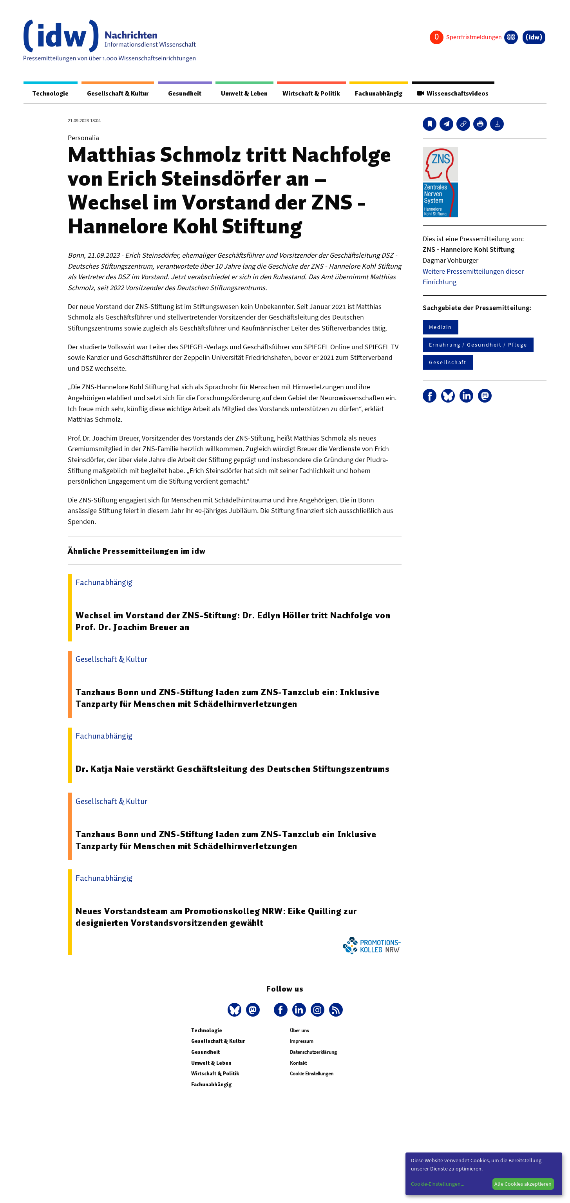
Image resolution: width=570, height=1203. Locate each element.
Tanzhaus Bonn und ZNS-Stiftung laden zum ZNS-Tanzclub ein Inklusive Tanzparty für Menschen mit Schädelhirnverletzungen (227, 840)
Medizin (440, 327)
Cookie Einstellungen (311, 1074)
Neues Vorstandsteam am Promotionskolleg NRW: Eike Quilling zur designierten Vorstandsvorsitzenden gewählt (217, 917)
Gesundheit (180, 93)
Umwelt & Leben (239, 93)
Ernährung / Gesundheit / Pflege (478, 345)
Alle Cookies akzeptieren (523, 1183)
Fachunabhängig (376, 93)
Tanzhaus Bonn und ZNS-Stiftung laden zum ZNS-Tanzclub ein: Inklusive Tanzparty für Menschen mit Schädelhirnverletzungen (228, 698)
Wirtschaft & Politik (308, 93)
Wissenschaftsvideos (452, 93)
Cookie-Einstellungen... (437, 1183)
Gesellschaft (448, 362)
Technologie (49, 93)
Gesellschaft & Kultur (115, 93)
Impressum (301, 1041)
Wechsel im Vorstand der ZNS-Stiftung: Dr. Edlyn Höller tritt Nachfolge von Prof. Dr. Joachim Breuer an (234, 621)
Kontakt (298, 1063)
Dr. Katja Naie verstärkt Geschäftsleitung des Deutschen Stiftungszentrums (233, 769)
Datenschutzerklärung (313, 1052)
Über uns (299, 1031)
